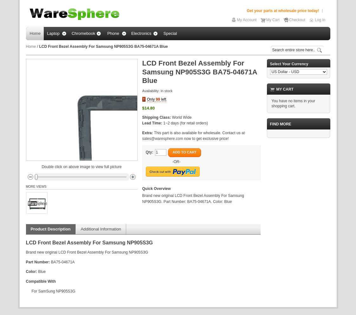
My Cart (273, 20)
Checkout (297, 20)
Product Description (51, 229)
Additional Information (101, 229)
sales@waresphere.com (162, 138)
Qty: (149, 152)
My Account (246, 20)
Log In (320, 20)
